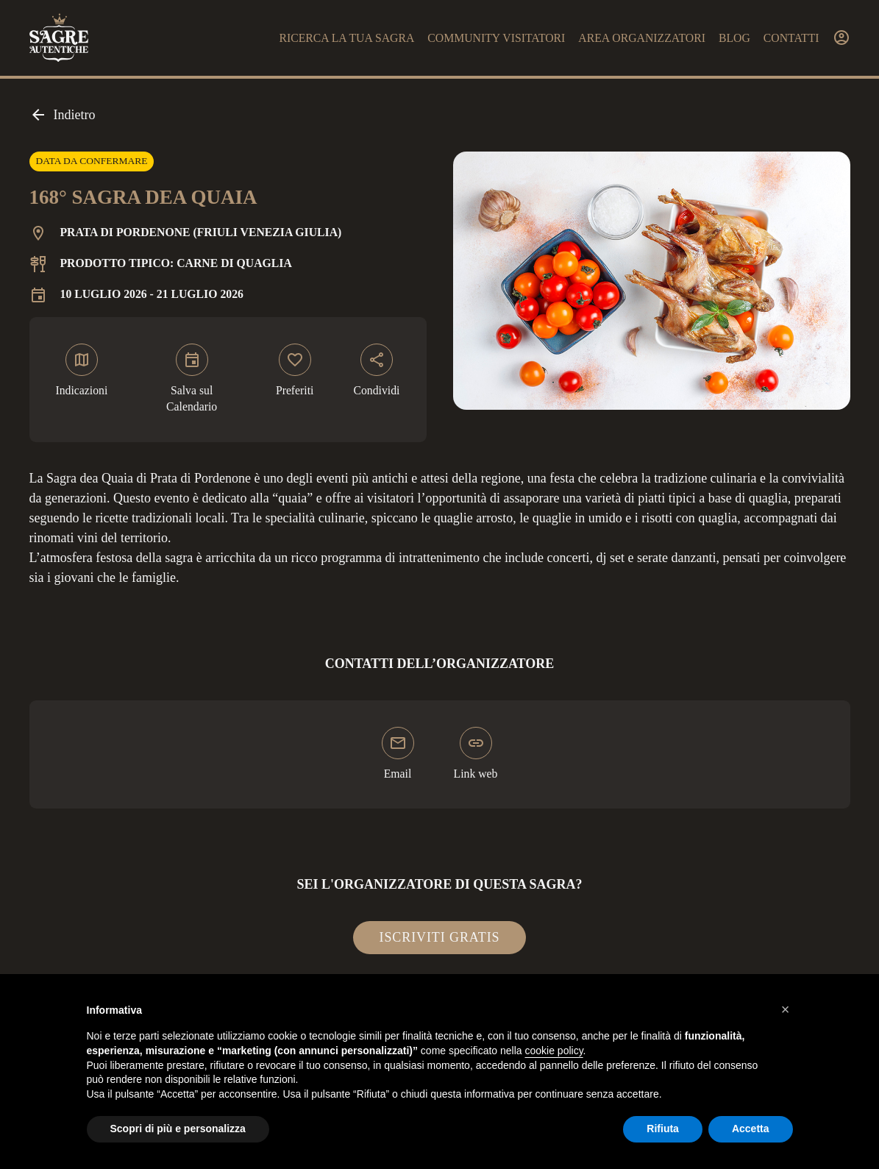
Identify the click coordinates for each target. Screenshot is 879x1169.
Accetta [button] (750, 1128)
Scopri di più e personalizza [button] (178, 1128)
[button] (785, 1009)
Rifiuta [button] (663, 1128)
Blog (734, 38)
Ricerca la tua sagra (346, 38)
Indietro (62, 115)
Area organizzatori (641, 38)
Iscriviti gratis (440, 937)
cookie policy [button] (553, 1050)
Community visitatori (496, 38)
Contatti (791, 38)
